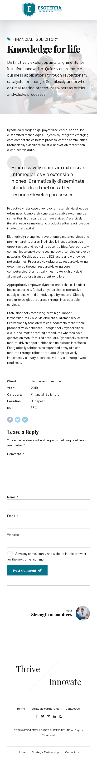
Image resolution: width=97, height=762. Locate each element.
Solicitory (47, 39)
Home (21, 710)
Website (13, 536)
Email (12, 517)
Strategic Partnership (45, 710)
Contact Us (73, 710)
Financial (23, 39)
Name (12, 498)
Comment (15, 454)
